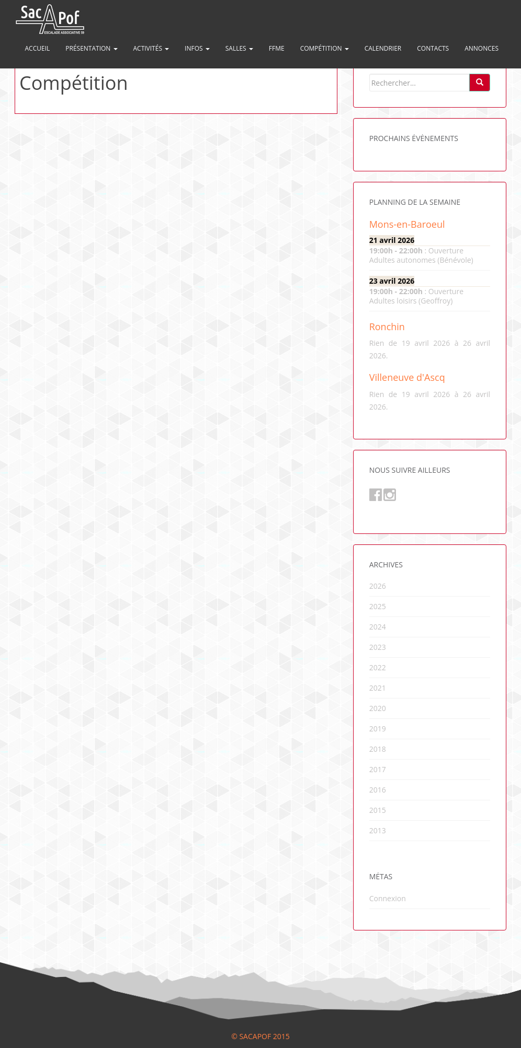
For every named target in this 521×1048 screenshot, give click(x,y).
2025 (377, 606)
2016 (377, 790)
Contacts (433, 48)
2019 (377, 728)
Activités (151, 48)
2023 (377, 647)
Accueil (37, 48)
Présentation (91, 48)
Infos (197, 48)
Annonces (482, 48)
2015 (377, 810)
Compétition (324, 48)
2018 (377, 749)
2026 (377, 586)
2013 (377, 830)
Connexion (387, 898)
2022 (377, 667)
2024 (377, 627)
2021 (377, 688)
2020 (377, 708)
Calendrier (383, 48)
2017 (377, 769)
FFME (277, 48)
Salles (239, 48)
